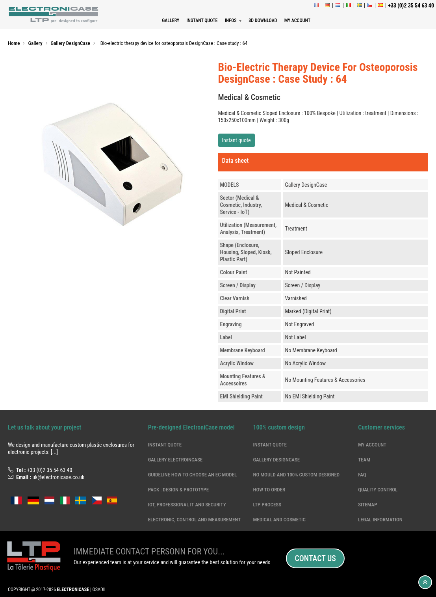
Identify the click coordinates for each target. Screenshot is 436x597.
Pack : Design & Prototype (178, 490)
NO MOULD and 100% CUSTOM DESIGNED (296, 475)
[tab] (323, 162)
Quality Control (377, 490)
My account (372, 445)
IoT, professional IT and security (187, 505)
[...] (54, 452)
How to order (269, 490)
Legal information (380, 520)
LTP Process (267, 505)
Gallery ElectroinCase (175, 460)
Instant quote (236, 140)
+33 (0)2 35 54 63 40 (49, 470)
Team (364, 460)
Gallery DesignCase (276, 460)
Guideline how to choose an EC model (192, 475)
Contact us (315, 558)
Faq (362, 475)
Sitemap (367, 505)
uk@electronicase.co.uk (58, 477)
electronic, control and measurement (194, 520)
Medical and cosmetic (279, 520)
